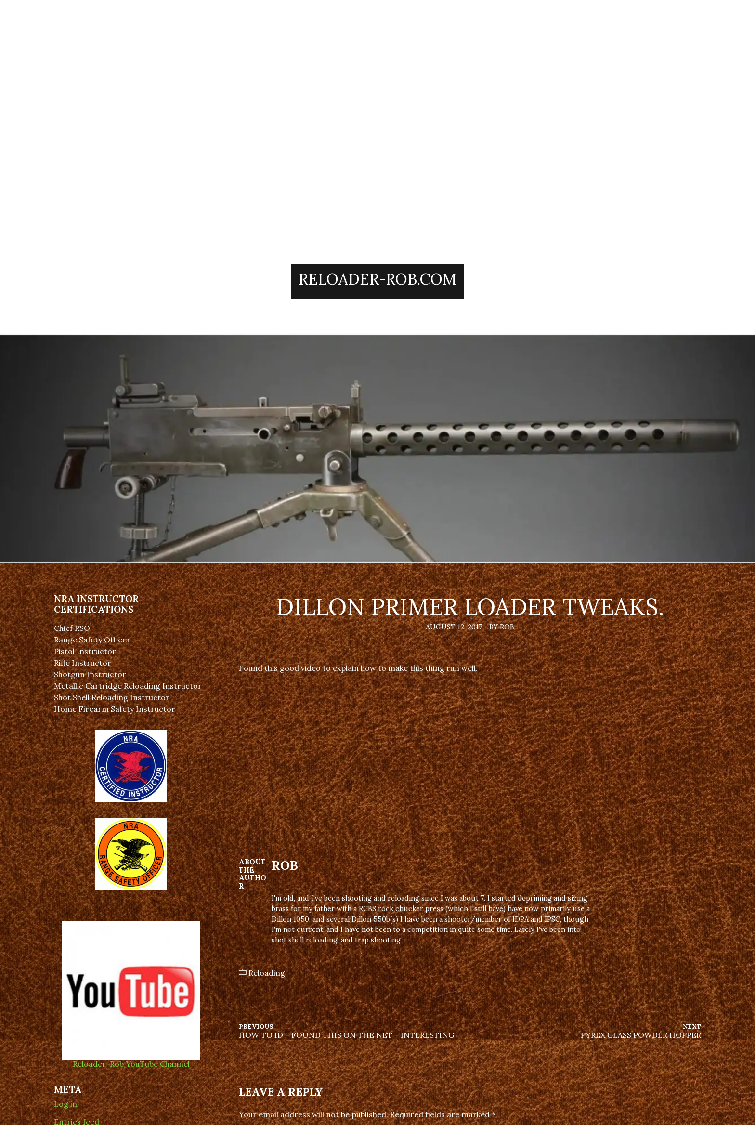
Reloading (266, 973)
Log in (65, 1104)
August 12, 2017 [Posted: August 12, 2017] (454, 627)
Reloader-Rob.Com (377, 279)
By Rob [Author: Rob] (501, 627)
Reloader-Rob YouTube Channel (131, 1059)
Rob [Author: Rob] (285, 865)
